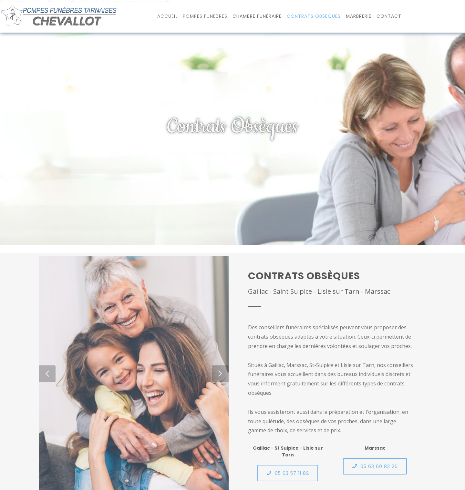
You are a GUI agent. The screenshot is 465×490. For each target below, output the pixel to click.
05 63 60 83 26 (375, 466)
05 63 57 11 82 (287, 473)
